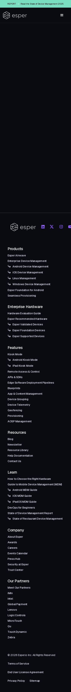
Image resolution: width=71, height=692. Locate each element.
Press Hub (14, 559)
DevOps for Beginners (21, 507)
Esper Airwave (17, 255)
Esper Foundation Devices (28, 330)
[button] (62, 15)
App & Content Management (25, 393)
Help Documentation (20, 455)
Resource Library (18, 450)
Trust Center (15, 570)
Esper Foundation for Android (26, 290)
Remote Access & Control (24, 371)
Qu (9, 626)
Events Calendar (18, 553)
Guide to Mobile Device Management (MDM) (35, 484)
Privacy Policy (16, 680)
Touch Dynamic (17, 632)
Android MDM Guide (24, 490)
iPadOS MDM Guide (24, 501)
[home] (15, 15)
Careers (12, 548)
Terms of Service (18, 663)
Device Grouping (18, 399)
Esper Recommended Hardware (27, 319)
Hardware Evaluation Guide (24, 313)
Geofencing (15, 410)
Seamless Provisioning (22, 295)
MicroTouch (15, 620)
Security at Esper (18, 564)
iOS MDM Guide (22, 496)
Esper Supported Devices (28, 336)
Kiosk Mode (15, 354)
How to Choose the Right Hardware (29, 479)
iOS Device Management (27, 272)
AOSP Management (20, 421)
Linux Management (24, 278)
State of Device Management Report (30, 513)
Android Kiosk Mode (25, 360)
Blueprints (14, 388)
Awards (12, 542)
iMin (10, 593)
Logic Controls (17, 615)
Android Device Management (30, 266)
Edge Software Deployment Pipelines (31, 382)
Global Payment (17, 604)
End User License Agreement (26, 672)
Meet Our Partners (19, 587)
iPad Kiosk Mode (22, 365)
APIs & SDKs (15, 377)
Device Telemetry (19, 404)
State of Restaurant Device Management (37, 518)
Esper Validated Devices (27, 324)
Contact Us (14, 461)
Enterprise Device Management (27, 261)
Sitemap (35, 680)
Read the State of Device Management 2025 (42, 3)
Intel (10, 598)
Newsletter (15, 444)
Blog (10, 439)
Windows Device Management (31, 284)
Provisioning (15, 416)
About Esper (15, 536)
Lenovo (12, 609)
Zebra (11, 637)
